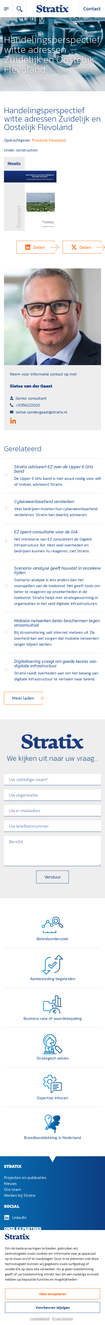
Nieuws (10, 1183)
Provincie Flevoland (49, 140)
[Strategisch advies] (52, 1044)
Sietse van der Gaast (31, 386)
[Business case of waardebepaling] (52, 1004)
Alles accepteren (52, 1294)
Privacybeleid (62, 1318)
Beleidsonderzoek (52, 939)
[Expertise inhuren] (52, 1084)
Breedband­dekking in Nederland (52, 1137)
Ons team (12, 1189)
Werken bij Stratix (19, 1195)
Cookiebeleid (40, 1318)
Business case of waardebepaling (53, 1018)
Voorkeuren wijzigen (52, 1307)
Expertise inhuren (52, 1098)
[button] (35, 247)
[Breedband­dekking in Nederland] (52, 1124)
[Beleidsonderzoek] (52, 925)
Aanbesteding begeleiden (52, 979)
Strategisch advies (52, 1058)
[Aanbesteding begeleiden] (52, 965)
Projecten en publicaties (25, 1177)
